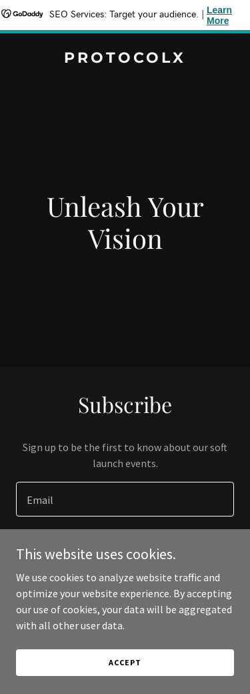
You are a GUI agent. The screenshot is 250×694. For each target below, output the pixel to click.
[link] (125, 58)
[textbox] (125, 499)
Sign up (125, 551)
